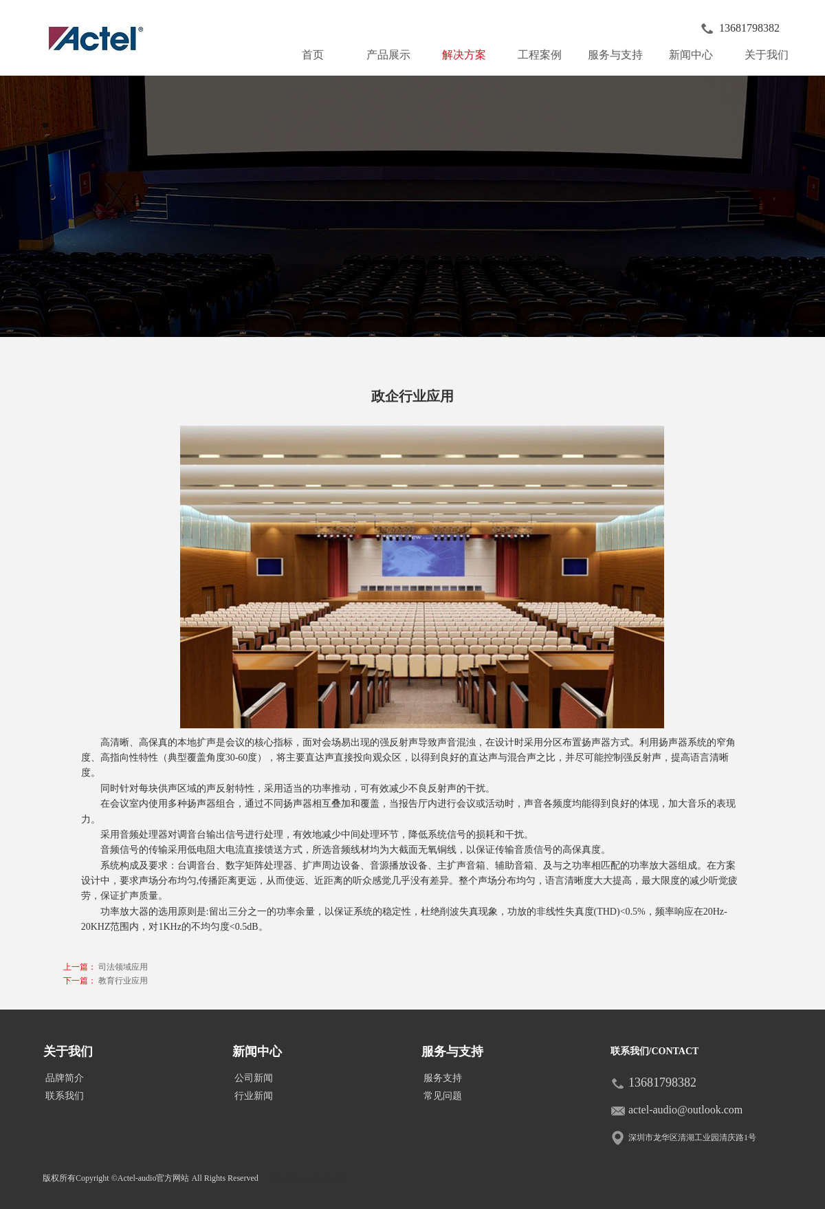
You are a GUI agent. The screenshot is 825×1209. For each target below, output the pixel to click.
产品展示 (393, 52)
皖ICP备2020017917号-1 (312, 1178)
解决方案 (464, 55)
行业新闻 (253, 1096)
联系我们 (64, 1096)
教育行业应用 (123, 980)
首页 (313, 55)
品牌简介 (64, 1078)
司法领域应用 (123, 967)
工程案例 (540, 55)
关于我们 (772, 52)
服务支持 (443, 1078)
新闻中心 (696, 52)
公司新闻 (253, 1078)
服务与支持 (618, 52)
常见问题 (443, 1096)
